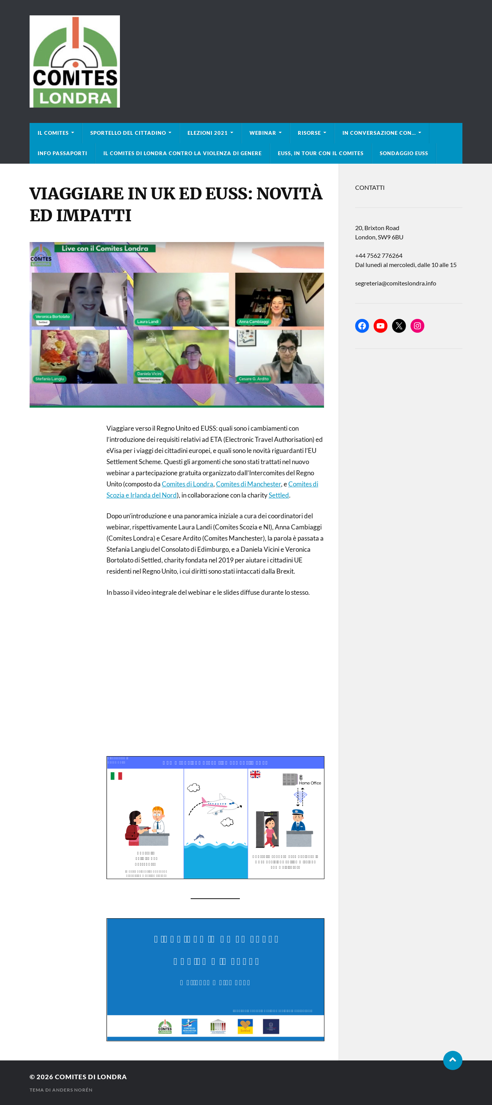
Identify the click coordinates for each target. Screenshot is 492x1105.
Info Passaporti (62, 153)
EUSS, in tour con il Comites (321, 153)
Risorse (309, 133)
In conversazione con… (379, 133)
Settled (279, 495)
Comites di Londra (187, 484)
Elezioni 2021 (208, 133)
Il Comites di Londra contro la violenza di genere (182, 153)
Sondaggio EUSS (404, 153)
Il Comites (53, 133)
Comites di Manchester (248, 484)
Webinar (262, 133)
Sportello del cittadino (128, 133)
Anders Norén (72, 1090)
